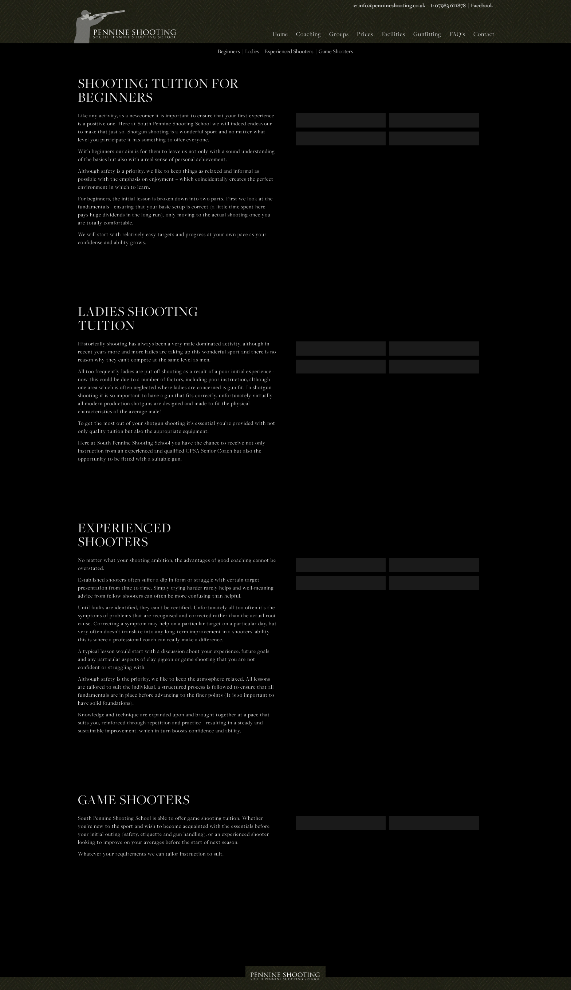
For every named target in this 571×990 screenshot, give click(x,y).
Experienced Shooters (289, 51)
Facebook (482, 5)
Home (280, 34)
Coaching (308, 34)
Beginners (229, 51)
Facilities (393, 34)
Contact (484, 34)
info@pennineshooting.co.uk (391, 5)
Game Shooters (336, 51)
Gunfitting (427, 34)
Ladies (252, 51)
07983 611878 (450, 5)
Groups (339, 34)
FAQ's (457, 34)
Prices (365, 34)
